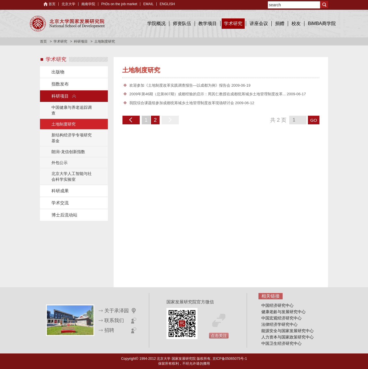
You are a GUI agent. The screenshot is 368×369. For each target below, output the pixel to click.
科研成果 (60, 190)
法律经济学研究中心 (279, 324)
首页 (52, 4)
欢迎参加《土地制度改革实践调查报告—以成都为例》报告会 (180, 85)
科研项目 (81, 41)
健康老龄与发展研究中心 (283, 311)
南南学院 (88, 4)
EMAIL (148, 4)
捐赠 (279, 23)
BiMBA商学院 (322, 23)
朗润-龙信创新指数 (68, 151)
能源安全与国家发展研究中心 (287, 330)
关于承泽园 (116, 310)
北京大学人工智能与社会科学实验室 (71, 176)
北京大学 (68, 4)
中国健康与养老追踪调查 (71, 110)
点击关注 (219, 335)
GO (313, 120)
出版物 (57, 71)
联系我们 (114, 320)
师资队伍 (182, 23)
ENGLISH (167, 4)
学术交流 (60, 202)
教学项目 (207, 23)
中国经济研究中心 (277, 305)
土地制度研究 (63, 124)
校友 (296, 23)
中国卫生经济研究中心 (281, 343)
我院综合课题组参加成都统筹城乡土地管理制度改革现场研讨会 (182, 103)
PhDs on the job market (119, 4)
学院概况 (156, 23)
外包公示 (59, 162)
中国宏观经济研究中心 (281, 318)
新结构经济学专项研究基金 (71, 138)
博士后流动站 (64, 214)
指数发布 (60, 83)
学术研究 (233, 23)
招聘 (109, 330)
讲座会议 (259, 23)
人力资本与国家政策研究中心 (287, 337)
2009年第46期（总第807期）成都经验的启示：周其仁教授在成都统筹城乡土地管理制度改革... (208, 94)
